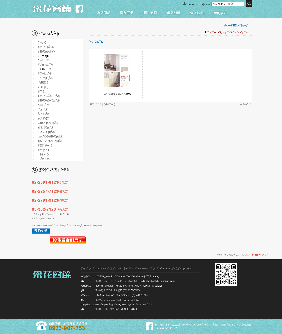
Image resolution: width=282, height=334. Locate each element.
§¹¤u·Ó (42, 42)
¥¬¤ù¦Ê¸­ (43, 87)
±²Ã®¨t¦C (43, 118)
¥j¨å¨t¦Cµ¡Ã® (46, 127)
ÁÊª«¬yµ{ (143, 268)
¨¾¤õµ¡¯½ (242, 32)
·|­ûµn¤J (192, 4)
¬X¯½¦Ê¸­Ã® (45, 78)
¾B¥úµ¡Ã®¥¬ (46, 51)
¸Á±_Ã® (43, 109)
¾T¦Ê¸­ (42, 91)
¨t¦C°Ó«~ (101, 268)
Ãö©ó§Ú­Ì (122, 268)
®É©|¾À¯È (45, 145)
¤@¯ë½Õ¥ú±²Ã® (49, 96)
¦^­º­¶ (83, 268)
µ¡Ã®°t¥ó (44, 159)
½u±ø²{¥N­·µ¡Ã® (48, 123)
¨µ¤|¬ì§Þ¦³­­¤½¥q (163, 328)
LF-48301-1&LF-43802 (117, 93)
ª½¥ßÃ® (43, 105)
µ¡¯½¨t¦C (229, 32)
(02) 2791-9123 (107, 299)
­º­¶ (208, 32)
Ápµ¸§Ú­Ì (186, 268)
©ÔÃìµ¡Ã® (44, 73)
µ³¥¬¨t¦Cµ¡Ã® (46, 132)
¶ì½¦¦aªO (43, 150)
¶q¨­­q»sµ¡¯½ (45, 64)
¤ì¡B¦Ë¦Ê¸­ (43, 82)
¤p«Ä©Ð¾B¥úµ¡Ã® (50, 136)
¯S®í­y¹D (43, 154)
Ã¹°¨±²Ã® (43, 114)
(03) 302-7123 (106, 308)
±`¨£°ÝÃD (165, 268)
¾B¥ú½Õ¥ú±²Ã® (49, 100)
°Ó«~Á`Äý (217, 32)
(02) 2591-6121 (107, 280)
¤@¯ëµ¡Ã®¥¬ (46, 47)
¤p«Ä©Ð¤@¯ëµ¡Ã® (50, 141)
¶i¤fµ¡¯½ (43, 60)
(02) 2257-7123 (107, 290)
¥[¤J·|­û (206, 4)
